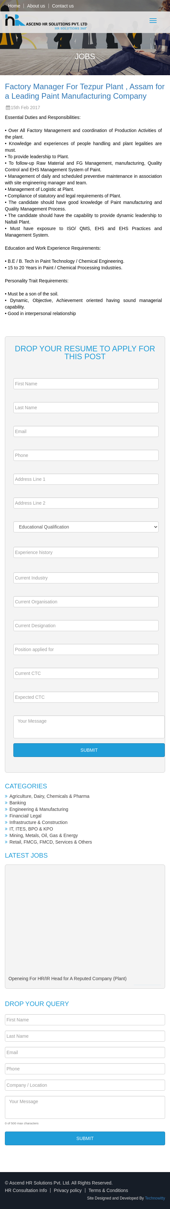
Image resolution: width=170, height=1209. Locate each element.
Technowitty (155, 1198)
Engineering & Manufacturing (38, 809)
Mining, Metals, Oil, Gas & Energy (43, 835)
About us (36, 5)
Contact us (63, 5)
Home (14, 5)
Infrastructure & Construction (38, 822)
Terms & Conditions (108, 1190)
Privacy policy (68, 1190)
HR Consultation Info (26, 1190)
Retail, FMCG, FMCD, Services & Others (50, 842)
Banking (17, 802)
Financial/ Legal (25, 815)
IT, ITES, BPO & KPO (31, 828)
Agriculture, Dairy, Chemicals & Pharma (49, 796)
